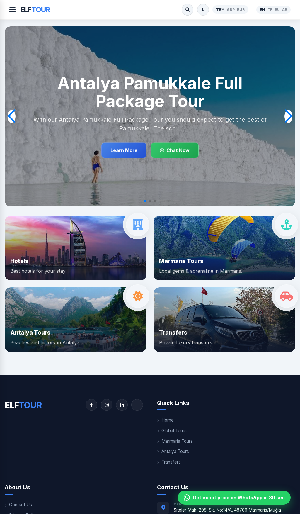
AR (284, 9)
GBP (231, 9)
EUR (241, 9)
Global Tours (172, 430)
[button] (145, 201)
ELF (35, 9)
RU (277, 9)
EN (262, 9)
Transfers (169, 462)
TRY (220, 9)
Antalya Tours (173, 451)
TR (269, 9)
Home (165, 420)
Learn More (123, 150)
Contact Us (18, 505)
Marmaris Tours (175, 441)
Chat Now (175, 150)
